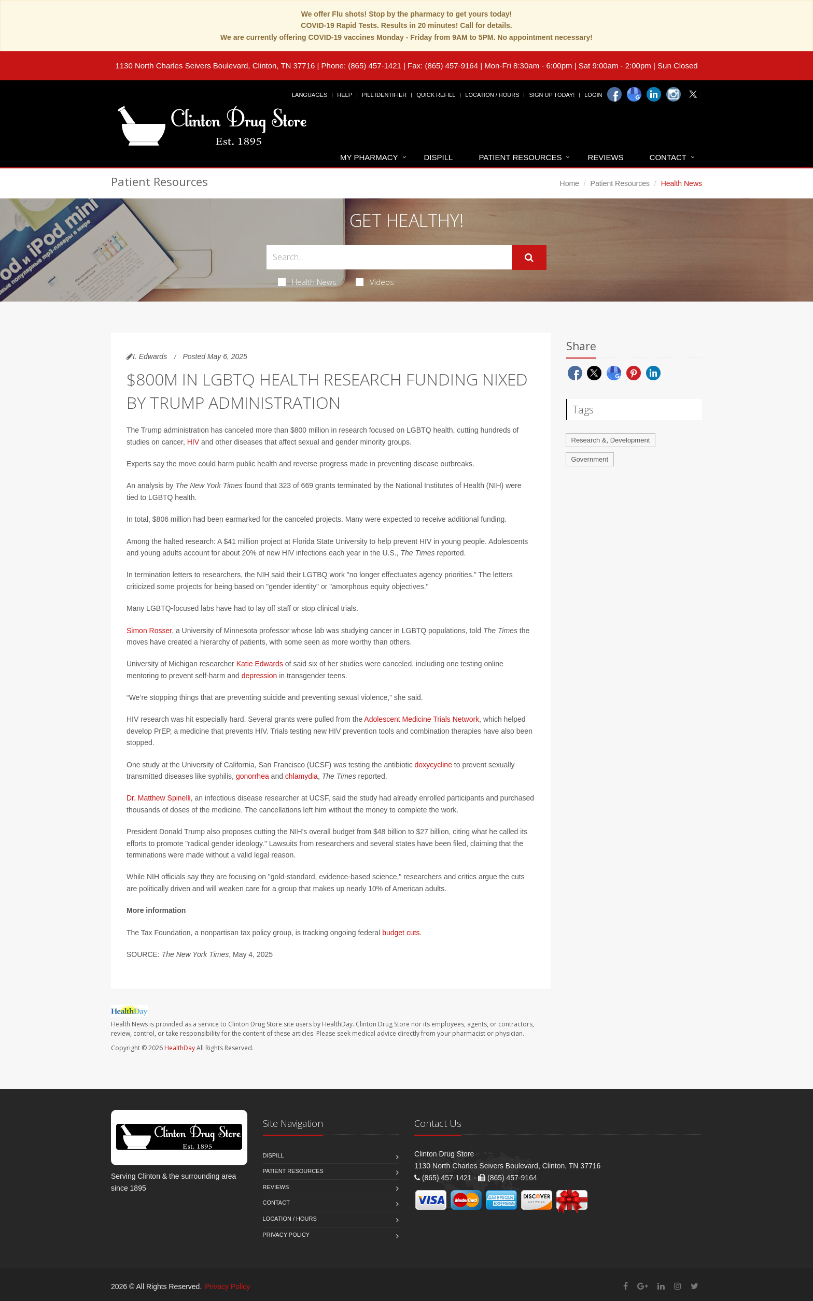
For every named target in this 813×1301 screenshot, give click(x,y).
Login (593, 95)
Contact (668, 157)
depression (259, 675)
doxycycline (433, 765)
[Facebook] (614, 94)
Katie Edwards (259, 664)
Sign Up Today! (551, 95)
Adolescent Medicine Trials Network (421, 719)
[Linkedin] (654, 94)
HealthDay (179, 1047)
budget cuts (400, 932)
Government (590, 459)
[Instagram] (673, 94)
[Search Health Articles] (389, 257)
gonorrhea (252, 776)
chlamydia (301, 776)
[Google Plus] (642, 1286)
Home (569, 183)
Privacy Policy (286, 1235)
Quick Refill (435, 95)
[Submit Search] (529, 257)
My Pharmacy (369, 157)
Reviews (605, 157)
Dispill (438, 157)
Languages (309, 95)
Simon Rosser (149, 630)
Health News (307, 282)
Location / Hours (492, 95)
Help (344, 95)
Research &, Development (610, 440)
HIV (193, 442)
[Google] (634, 94)
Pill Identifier (384, 95)
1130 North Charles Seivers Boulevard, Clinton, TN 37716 (215, 65)
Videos (375, 282)
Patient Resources (520, 157)
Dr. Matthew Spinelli (159, 798)
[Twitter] (693, 94)
